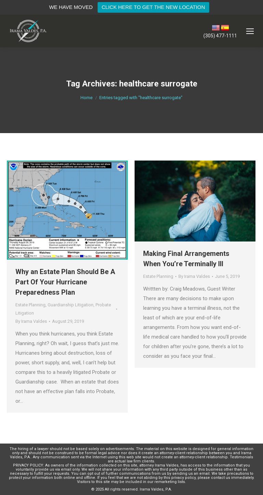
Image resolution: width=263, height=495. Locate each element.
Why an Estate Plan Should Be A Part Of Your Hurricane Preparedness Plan (65, 282)
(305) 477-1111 (220, 35)
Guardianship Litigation (70, 304)
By (31, 321)
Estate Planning (30, 304)
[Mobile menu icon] (250, 31)
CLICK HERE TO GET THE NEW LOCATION (153, 7)
